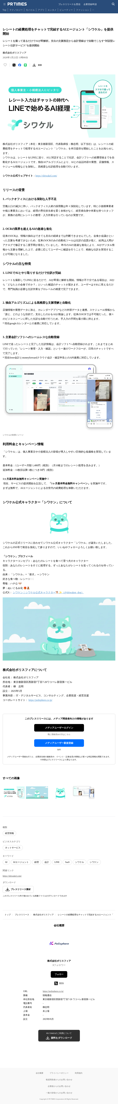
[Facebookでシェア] (19, 65)
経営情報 (9, 833)
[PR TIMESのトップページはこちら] (17, 4)
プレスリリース (22, 914)
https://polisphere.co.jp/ (40, 700)
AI (6, 862)
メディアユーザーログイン (59, 728)
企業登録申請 (90, 4)
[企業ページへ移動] (59, 944)
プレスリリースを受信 (69, 4)
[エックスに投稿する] (14, 65)
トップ (8, 914)
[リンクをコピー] (39, 65)
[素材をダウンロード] (34, 65)
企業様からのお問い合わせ (59, 1086)
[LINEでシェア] (25, 65)
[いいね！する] (5, 65)
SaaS (67, 862)
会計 (46, 862)
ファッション (82, 9)
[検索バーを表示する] (113, 4)
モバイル (30, 9)
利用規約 (78, 1073)
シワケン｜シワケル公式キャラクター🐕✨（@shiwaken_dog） (48, 592)
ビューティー (66, 9)
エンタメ (52, 9)
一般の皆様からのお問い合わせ (59, 1092)
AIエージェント (21, 862)
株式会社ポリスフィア (43, 914)
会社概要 (39, 1073)
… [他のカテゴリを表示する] (93, 9)
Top (4, 9)
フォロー (59, 974)
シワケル (79, 862)
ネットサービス (12, 848)
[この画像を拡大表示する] (14, 792)
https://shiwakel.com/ (46, 175)
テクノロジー (16, 9)
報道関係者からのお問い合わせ (59, 1079)
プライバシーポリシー (59, 1073)
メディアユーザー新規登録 (59, 743)
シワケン (94, 862)
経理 (36, 862)
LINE (57, 862)
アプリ (41, 9)
